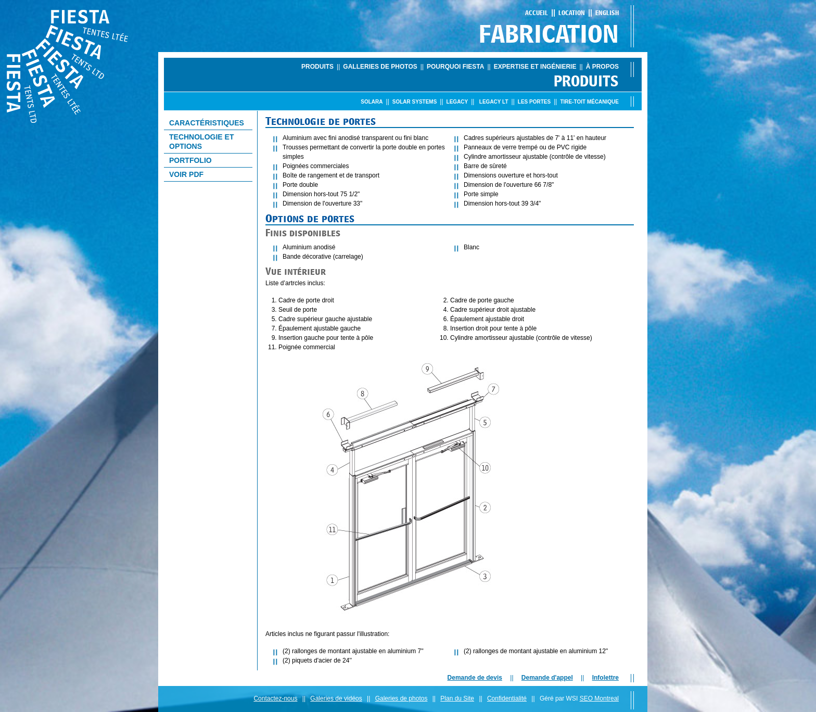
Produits (317, 66)
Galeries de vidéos (336, 698)
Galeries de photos (401, 698)
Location (571, 12)
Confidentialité (507, 698)
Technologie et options (201, 141)
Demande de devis (475, 677)
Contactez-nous (275, 698)
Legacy (457, 102)
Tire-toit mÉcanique (589, 102)
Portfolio (190, 160)
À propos (602, 66)
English (607, 12)
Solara (371, 102)
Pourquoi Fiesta (455, 66)
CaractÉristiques (206, 123)
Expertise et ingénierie (535, 66)
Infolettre (605, 677)
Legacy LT (493, 102)
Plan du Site (457, 698)
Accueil (536, 12)
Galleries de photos (380, 66)
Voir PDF (186, 174)
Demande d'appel (547, 677)
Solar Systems (414, 102)
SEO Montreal (599, 698)
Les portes (534, 102)
